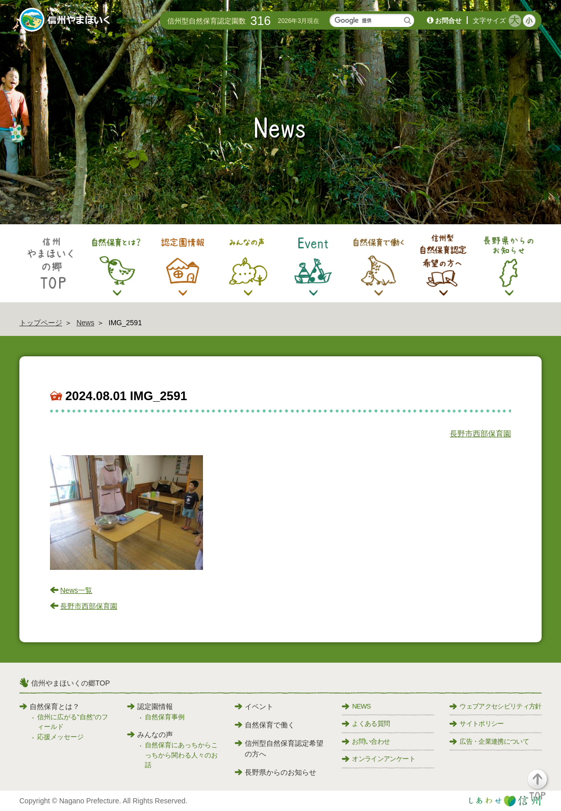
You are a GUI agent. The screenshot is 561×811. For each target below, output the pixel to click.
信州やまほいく (66, 21)
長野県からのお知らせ (275, 772)
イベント (254, 706)
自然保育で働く (265, 725)
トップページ (40, 323)
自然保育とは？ (49, 706)
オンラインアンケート (378, 759)
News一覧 (76, 590)
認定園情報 (150, 706)
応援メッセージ (60, 737)
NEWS (356, 706)
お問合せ (448, 20)
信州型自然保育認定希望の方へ (279, 748)
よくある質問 (366, 723)
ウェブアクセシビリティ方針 (495, 706)
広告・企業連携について (489, 741)
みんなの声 (150, 734)
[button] (543, 789)
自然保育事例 (165, 717)
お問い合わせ (366, 741)
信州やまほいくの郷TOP (70, 683)
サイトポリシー (476, 723)
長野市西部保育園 (480, 433)
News (85, 323)
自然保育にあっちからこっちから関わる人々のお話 (181, 755)
